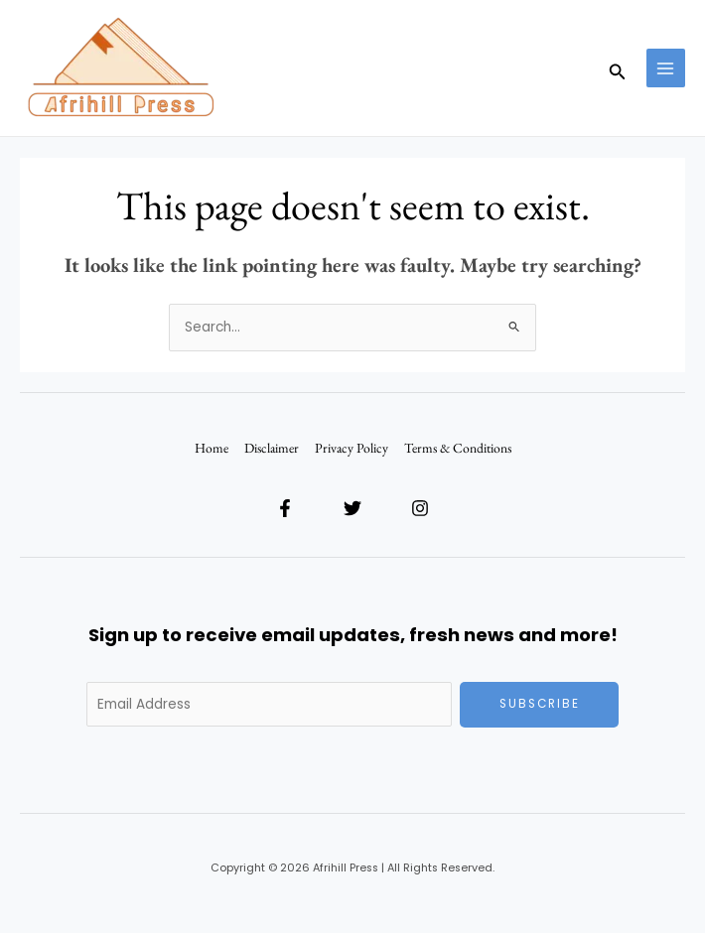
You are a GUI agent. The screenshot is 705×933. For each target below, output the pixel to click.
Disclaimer (271, 448)
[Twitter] (352, 508)
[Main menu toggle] (665, 68)
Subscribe (539, 704)
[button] (618, 68)
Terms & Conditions (457, 448)
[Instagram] (420, 508)
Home (211, 448)
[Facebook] (285, 508)
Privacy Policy (351, 448)
